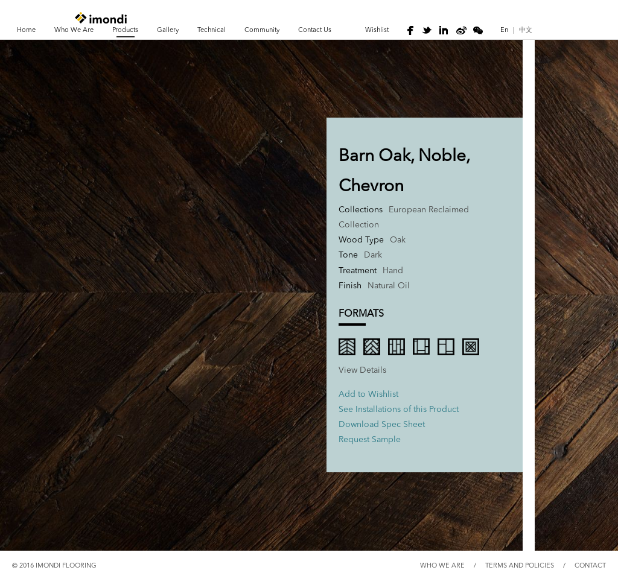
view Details (362, 370)
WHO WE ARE (442, 566)
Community (261, 30)
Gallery (168, 30)
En (504, 30)
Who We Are (74, 30)
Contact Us (314, 30)
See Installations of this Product (399, 409)
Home (26, 30)
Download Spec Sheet (382, 424)
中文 (525, 30)
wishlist (377, 30)
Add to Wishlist (368, 394)
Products (125, 30)
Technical (211, 30)
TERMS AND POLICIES (519, 566)
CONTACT (590, 566)
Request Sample (370, 439)
